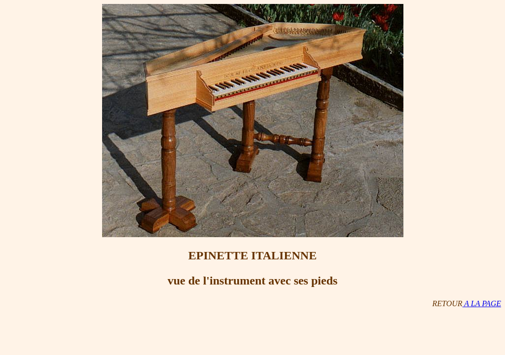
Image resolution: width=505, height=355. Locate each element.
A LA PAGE (482, 303)
